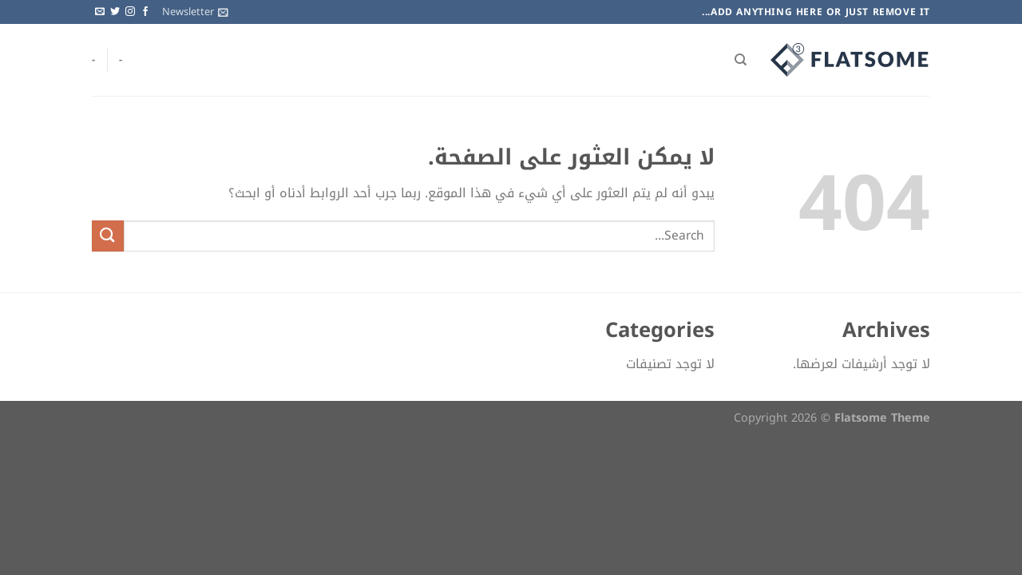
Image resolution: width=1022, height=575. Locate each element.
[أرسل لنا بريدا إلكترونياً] (100, 12)
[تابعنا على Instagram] (130, 12)
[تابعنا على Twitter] (115, 12)
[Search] (741, 60)
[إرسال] (108, 236)
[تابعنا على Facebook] (145, 12)
